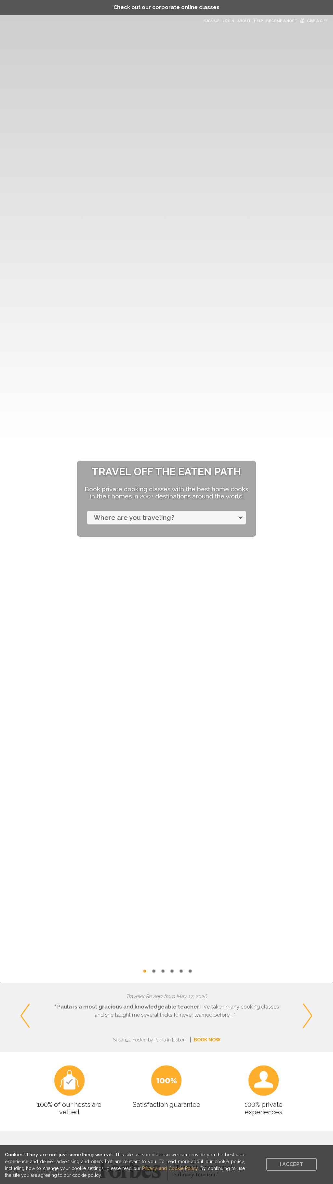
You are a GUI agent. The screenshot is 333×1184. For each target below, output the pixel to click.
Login (228, 21)
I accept (291, 1164)
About (244, 21)
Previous (10, 1005)
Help (258, 21)
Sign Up (212, 21)
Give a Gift (317, 21)
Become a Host (281, 21)
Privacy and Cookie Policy (170, 1168)
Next (326, 1005)
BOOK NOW (207, 1039)
